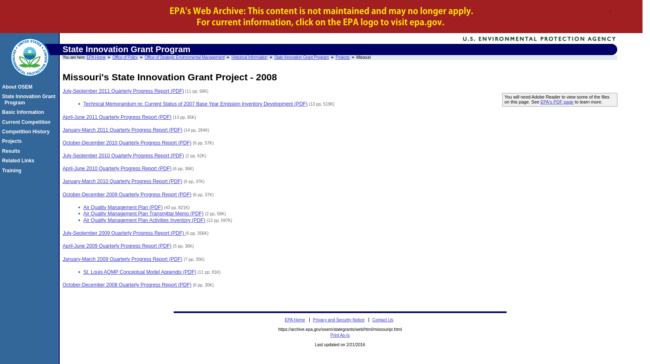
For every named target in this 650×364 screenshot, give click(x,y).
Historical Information (249, 57)
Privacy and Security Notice (339, 320)
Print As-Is (339, 335)
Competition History (27, 132)
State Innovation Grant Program (301, 57)
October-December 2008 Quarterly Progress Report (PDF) (127, 285)
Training (13, 171)
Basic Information (24, 112)
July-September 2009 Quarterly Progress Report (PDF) (124, 233)
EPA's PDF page (557, 101)
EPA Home (96, 57)
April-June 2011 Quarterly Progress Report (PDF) (117, 117)
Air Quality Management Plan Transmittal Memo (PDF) (143, 214)
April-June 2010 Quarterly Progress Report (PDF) (117, 168)
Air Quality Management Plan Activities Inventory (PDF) (144, 220)
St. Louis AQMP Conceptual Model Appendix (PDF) (139, 272)
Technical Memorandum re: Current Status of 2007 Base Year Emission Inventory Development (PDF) (195, 104)
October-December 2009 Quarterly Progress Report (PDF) (127, 195)
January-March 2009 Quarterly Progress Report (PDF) (122, 259)
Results (12, 151)
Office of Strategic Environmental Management (185, 57)
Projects (343, 57)
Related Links (19, 161)
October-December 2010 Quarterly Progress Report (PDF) (127, 143)
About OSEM (18, 87)
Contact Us (382, 320)
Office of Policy (125, 57)
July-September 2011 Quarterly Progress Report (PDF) (123, 91)
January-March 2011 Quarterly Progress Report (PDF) (122, 130)
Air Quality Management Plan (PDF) (122, 207)
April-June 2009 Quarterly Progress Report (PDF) (117, 246)
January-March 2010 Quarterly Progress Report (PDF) (122, 181)
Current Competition (28, 122)
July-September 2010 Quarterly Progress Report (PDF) (123, 156)
